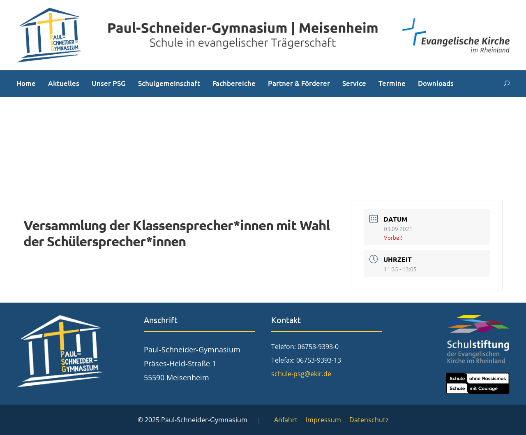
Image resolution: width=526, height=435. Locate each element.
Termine (392, 83)
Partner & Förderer (299, 83)
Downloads (436, 83)
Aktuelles (63, 83)
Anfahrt (286, 419)
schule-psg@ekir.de (301, 373)
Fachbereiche (234, 83)
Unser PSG (109, 83)
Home (26, 83)
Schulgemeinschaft (169, 83)
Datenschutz (369, 419)
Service (354, 83)
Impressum (323, 419)
